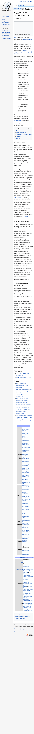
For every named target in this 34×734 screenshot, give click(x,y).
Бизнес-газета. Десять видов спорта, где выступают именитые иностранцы (23, 405)
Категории (17, 614)
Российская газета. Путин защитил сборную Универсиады (23, 411)
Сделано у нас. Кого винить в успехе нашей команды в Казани (23, 390)
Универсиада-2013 (19, 562)
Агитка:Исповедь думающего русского (25, 491)
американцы (17, 120)
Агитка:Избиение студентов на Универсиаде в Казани (28, 561)
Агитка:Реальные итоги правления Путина (25, 536)
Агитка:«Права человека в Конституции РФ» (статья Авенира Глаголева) (25, 468)
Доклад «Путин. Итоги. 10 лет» (26, 531)
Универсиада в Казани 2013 (22, 616)
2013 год (22, 618)
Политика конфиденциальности (21, 628)
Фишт (30, 593)
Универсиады (17, 197)
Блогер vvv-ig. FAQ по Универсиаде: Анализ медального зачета (22, 400)
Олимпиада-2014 (19, 569)
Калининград (25, 579)
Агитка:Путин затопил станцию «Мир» (25, 516)
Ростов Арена (26, 589)
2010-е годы (18, 620)
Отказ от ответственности (25, 631)
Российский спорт (23, 557)
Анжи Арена (25, 572)
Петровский (29, 587)
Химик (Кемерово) (27, 594)
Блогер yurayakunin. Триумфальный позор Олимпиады (22, 385)
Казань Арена (29, 578)
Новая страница (18, 8)
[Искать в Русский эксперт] (30, 8)
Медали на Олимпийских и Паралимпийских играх (27, 599)
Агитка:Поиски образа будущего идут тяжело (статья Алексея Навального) (25, 457)
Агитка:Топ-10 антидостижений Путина (25, 529)
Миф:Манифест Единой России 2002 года (25, 429)
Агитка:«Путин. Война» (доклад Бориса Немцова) (25, 495)
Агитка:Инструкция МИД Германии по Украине (26, 499)
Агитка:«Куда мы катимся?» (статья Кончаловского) (26, 463)
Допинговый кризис (27, 606)
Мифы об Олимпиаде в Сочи (23, 377)
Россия (16, 37)
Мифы (17, 618)
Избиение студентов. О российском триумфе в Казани (23, 52)
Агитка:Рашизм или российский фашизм (25, 487)
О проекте (16, 631)
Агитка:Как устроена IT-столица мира (25, 542)
